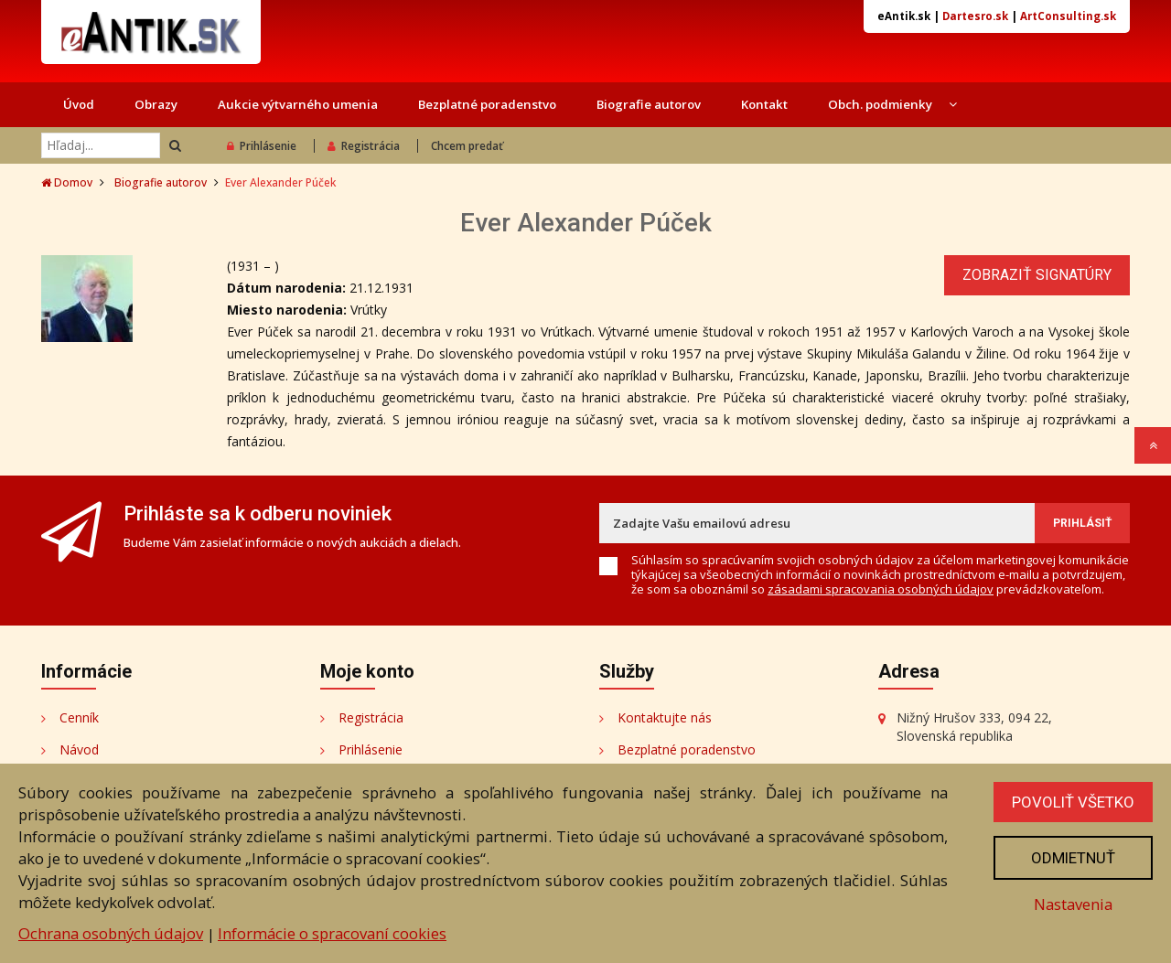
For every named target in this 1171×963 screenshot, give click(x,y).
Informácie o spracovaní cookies (332, 933)
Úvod (78, 104)
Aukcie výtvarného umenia (298, 104)
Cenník (79, 717)
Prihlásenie (261, 146)
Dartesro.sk (975, 16)
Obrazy (155, 104)
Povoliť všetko (1073, 802)
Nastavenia (1073, 904)
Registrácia (364, 146)
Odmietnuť (1073, 858)
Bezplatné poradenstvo (487, 104)
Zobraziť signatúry (1037, 275)
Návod (79, 749)
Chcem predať (467, 146)
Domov (66, 182)
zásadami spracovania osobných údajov (881, 589)
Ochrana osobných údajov (110, 933)
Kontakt (764, 104)
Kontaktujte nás (665, 717)
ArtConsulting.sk (1068, 16)
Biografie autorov (648, 104)
